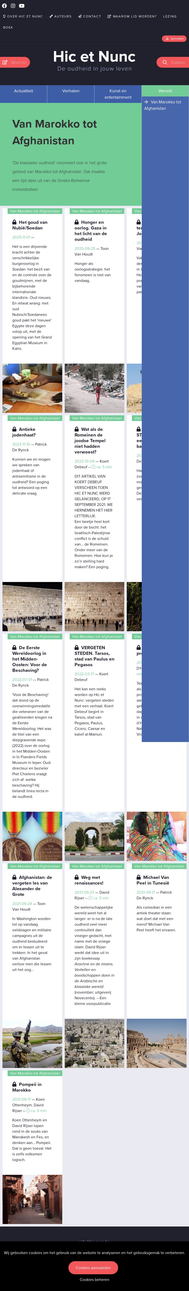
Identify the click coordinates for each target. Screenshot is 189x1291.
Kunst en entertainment (118, 94)
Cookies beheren (94, 1279)
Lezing (170, 16)
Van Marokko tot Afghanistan (162, 105)
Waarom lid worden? (132, 16)
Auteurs (60, 16)
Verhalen (70, 91)
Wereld (165, 91)
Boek (8, 27)
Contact (89, 16)
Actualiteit (23, 91)
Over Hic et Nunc (23, 16)
